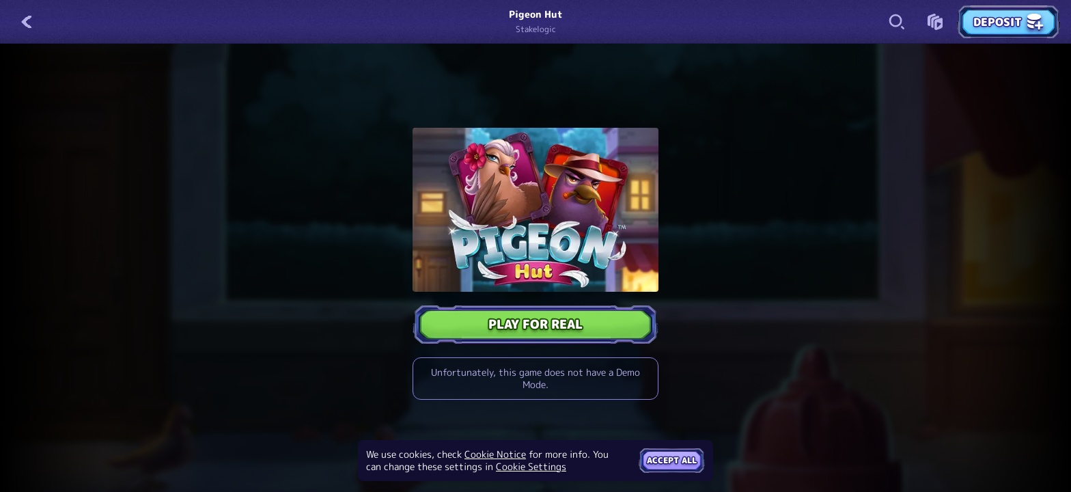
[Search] (896, 21)
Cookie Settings (531, 466)
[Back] (27, 21)
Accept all (672, 460)
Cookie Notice (495, 454)
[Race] (935, 21)
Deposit (1008, 22)
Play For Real (535, 324)
